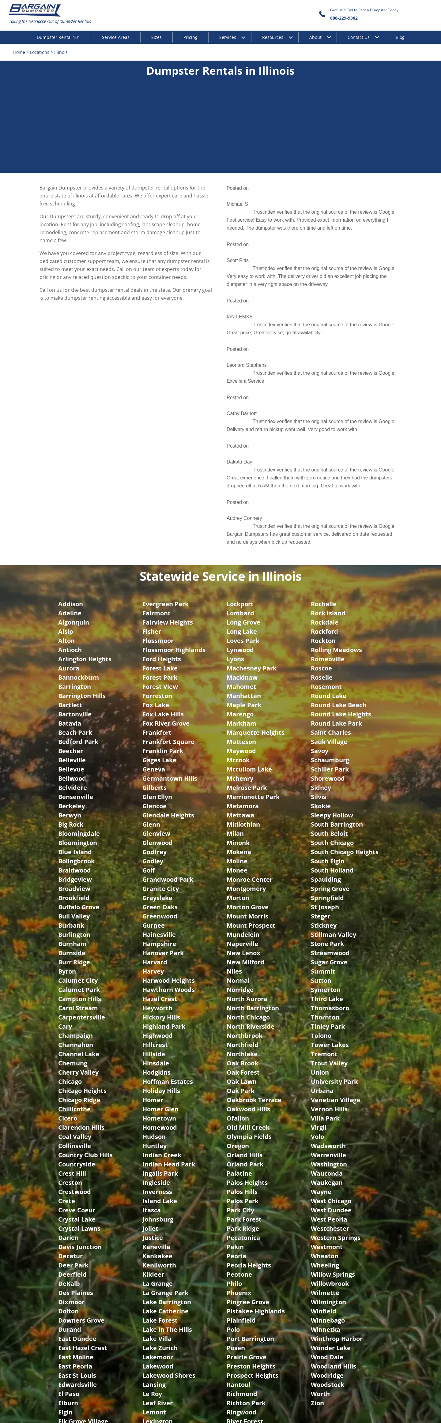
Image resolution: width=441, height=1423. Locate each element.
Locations (40, 52)
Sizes (156, 37)
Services (227, 37)
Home (20, 52)
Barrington (74, 434)
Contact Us (359, 37)
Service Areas (116, 37)
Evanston (72, 1224)
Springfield (327, 646)
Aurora (68, 416)
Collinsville (74, 894)
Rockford (324, 379)
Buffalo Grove (78, 655)
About (315, 37)
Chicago (70, 829)
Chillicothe (74, 857)
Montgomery (246, 637)
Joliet (150, 976)
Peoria (236, 1004)
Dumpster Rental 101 (58, 37)
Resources (272, 37)
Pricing (190, 37)
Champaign (75, 783)
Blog (400, 37)
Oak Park (240, 839)
